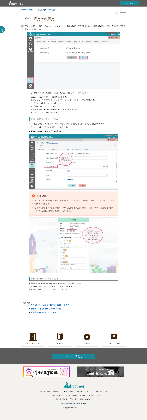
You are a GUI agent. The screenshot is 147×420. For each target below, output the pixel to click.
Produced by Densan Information (71, 403)
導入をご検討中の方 (33, 343)
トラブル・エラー (114, 343)
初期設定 (60, 343)
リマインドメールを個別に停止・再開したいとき (50, 305)
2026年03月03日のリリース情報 (43, 312)
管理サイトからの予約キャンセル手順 (46, 309)
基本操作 (87, 343)
